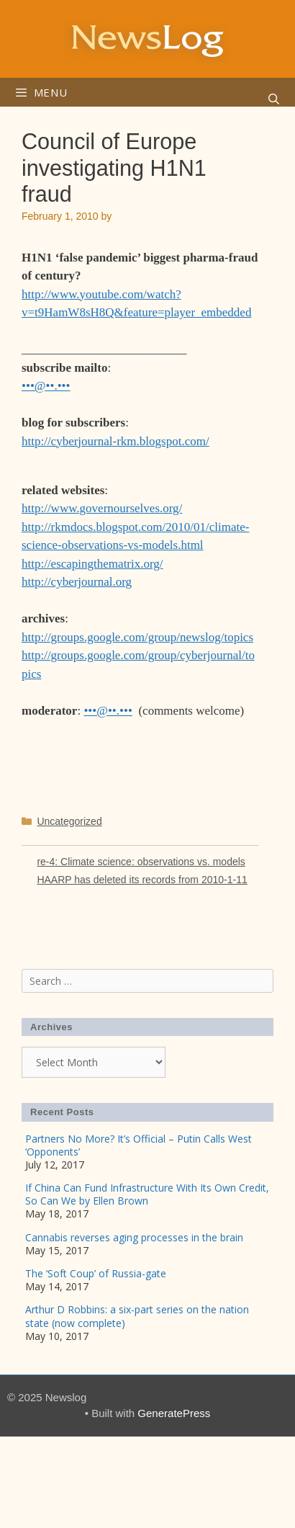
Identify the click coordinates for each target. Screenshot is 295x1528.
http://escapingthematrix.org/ (92, 564)
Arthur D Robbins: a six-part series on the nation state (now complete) (137, 1316)
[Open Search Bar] (274, 99)
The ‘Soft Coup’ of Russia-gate (95, 1273)
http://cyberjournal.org (77, 582)
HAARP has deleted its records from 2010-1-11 (142, 879)
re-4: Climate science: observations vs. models (141, 861)
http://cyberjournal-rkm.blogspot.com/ (115, 441)
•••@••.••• (46, 386)
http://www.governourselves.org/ (102, 508)
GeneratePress (173, 1413)
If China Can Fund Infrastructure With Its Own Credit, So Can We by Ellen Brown (147, 1194)
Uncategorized (69, 821)
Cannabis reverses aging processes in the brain (134, 1237)
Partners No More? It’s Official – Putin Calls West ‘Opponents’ (138, 1145)
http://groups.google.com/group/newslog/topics (137, 637)
